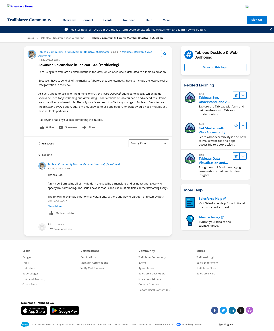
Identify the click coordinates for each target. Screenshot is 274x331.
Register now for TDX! (84, 30)
